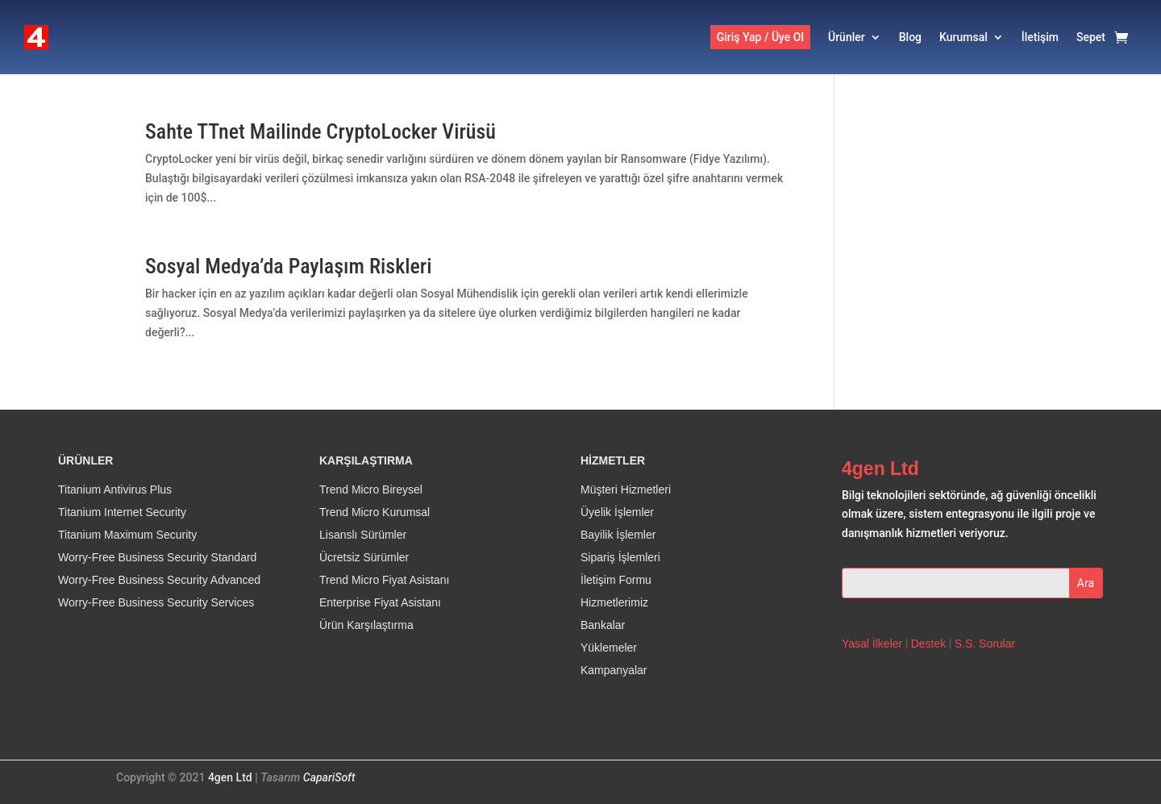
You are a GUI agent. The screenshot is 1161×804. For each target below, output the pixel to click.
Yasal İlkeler (872, 643)
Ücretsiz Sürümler (364, 558)
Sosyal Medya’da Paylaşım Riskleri (288, 266)
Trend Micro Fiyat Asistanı (384, 580)
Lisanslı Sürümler (362, 535)
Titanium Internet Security (122, 512)
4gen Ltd (230, 778)
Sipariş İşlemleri (620, 558)
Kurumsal (963, 37)
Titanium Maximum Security (127, 535)
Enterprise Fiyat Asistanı (380, 603)
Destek (929, 643)
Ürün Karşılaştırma (366, 625)
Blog (910, 37)
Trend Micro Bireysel (370, 490)
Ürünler (846, 37)
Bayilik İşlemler (617, 535)
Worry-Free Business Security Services (156, 603)
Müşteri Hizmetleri (625, 490)
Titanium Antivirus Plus (115, 490)
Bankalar (602, 625)
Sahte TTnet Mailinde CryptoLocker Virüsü (320, 131)
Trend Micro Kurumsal (374, 512)
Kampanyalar (613, 670)
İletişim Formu (615, 580)
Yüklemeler (608, 648)
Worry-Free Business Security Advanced (159, 580)
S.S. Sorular (985, 643)
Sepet (1090, 37)
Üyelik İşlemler (617, 512)
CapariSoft (329, 778)
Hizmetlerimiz (614, 603)
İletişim (1040, 37)
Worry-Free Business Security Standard (157, 558)
